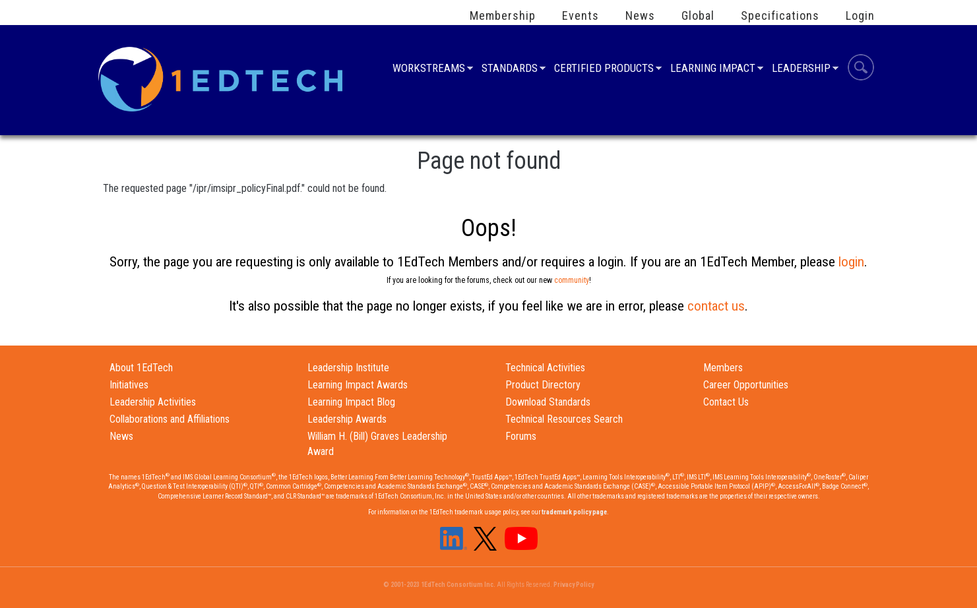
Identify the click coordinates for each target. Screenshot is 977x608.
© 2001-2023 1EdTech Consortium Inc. (439, 584)
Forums (520, 436)
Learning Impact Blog (351, 402)
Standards (510, 69)
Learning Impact (712, 69)
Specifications (780, 16)
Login (860, 16)
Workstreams (429, 69)
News (640, 16)
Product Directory (543, 385)
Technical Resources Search (564, 419)
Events (580, 16)
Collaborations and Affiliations (170, 419)
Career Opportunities (745, 385)
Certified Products (604, 69)
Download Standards (547, 402)
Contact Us (726, 402)
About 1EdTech (141, 367)
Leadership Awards (347, 419)
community (571, 280)
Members (723, 367)
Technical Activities (545, 367)
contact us (716, 306)
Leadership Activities (153, 402)
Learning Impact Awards (357, 385)
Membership (503, 16)
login (851, 262)
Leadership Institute (348, 367)
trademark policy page (574, 512)
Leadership (801, 69)
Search (861, 69)
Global (697, 16)
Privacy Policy (573, 584)
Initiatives (129, 385)
